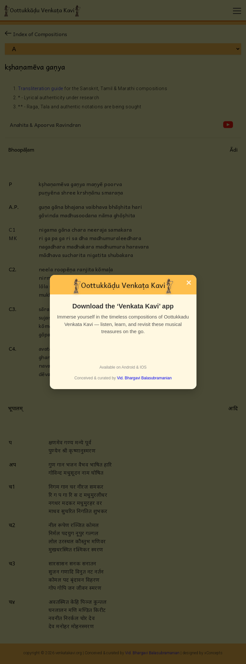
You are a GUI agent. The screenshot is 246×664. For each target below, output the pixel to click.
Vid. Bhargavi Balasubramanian (144, 378)
